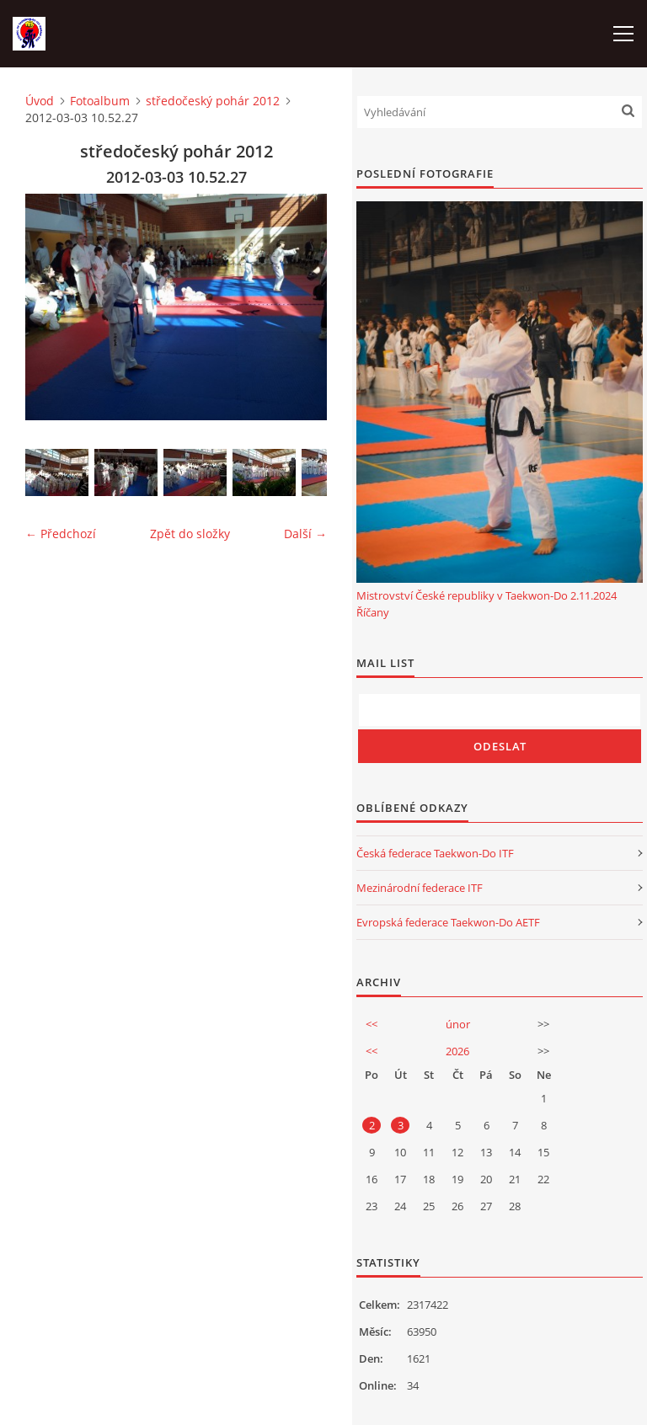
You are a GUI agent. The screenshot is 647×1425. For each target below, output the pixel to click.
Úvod (39, 101)
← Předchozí (60, 534)
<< (371, 1024)
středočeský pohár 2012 (213, 101)
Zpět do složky (190, 534)
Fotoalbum (100, 101)
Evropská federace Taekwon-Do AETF (448, 922)
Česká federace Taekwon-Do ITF (435, 853)
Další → (305, 534)
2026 (457, 1051)
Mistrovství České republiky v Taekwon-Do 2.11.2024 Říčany (486, 604)
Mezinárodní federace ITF (419, 887)
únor (458, 1024)
